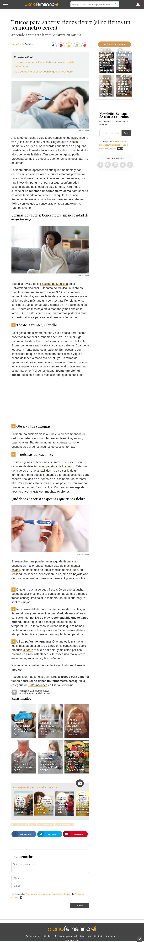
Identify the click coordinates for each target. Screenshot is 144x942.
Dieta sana (73, 753)
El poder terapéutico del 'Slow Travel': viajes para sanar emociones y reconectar (107, 60)
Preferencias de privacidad (38, 894)
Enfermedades (37, 685)
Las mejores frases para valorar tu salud (35, 787)
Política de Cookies (107, 148)
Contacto (98, 936)
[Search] (115, 4)
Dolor (32, 824)
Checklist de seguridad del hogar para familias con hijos (106, 86)
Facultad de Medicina (54, 283)
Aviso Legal (85, 936)
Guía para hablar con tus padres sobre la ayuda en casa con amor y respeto (124, 85)
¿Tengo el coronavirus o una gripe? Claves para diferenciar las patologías (75, 727)
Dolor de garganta (46, 717)
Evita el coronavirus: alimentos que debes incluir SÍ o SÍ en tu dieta (76, 764)
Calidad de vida (19, 824)
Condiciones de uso (61, 894)
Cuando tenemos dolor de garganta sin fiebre (23, 765)
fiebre (75, 137)
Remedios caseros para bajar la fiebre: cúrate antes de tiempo (49, 764)
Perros (18, 720)
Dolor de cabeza (45, 824)
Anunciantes (112, 936)
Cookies (48, 936)
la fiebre (28, 650)
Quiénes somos (33, 936)
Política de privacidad (66, 936)
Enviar (79, 905)
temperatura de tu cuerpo (58, 466)
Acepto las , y (113, 145)
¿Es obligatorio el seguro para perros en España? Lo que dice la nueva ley (124, 60)
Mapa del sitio (72, 940)
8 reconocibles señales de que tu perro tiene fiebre (23, 730)
